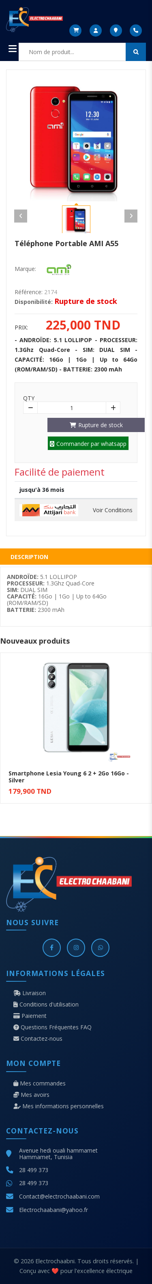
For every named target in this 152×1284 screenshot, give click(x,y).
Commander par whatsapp (88, 444)
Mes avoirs (31, 1095)
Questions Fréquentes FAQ (52, 1027)
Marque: (25, 269)
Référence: (29, 292)
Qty (28, 398)
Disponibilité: (34, 302)
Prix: (21, 327)
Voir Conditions (113, 510)
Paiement (30, 1016)
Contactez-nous (37, 1038)
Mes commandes (39, 1083)
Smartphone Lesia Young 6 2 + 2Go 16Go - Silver (69, 776)
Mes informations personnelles (58, 1106)
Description (29, 557)
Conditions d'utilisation (46, 1004)
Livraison (29, 993)
